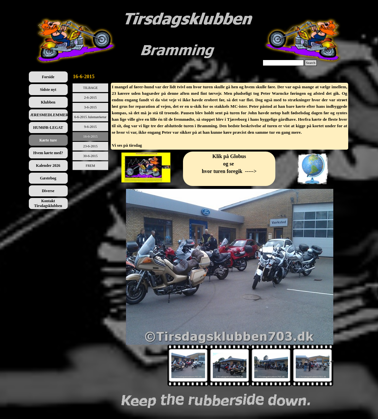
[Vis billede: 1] (188, 365)
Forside (48, 77)
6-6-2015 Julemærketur (90, 117)
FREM (90, 165)
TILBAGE (90, 88)
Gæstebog (48, 178)
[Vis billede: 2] (229, 365)
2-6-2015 (90, 97)
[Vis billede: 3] (271, 365)
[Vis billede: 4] (312, 365)
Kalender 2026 (48, 165)
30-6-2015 (90, 156)
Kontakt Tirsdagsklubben (48, 203)
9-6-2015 (90, 127)
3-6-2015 (90, 107)
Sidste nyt (48, 89)
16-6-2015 (90, 136)
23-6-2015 (90, 146)
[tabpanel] (229, 116)
